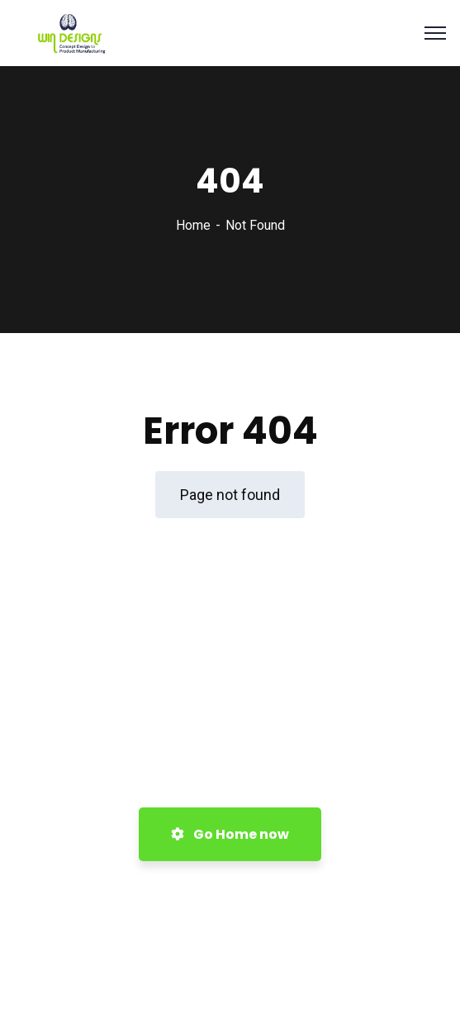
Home (193, 225)
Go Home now (230, 834)
